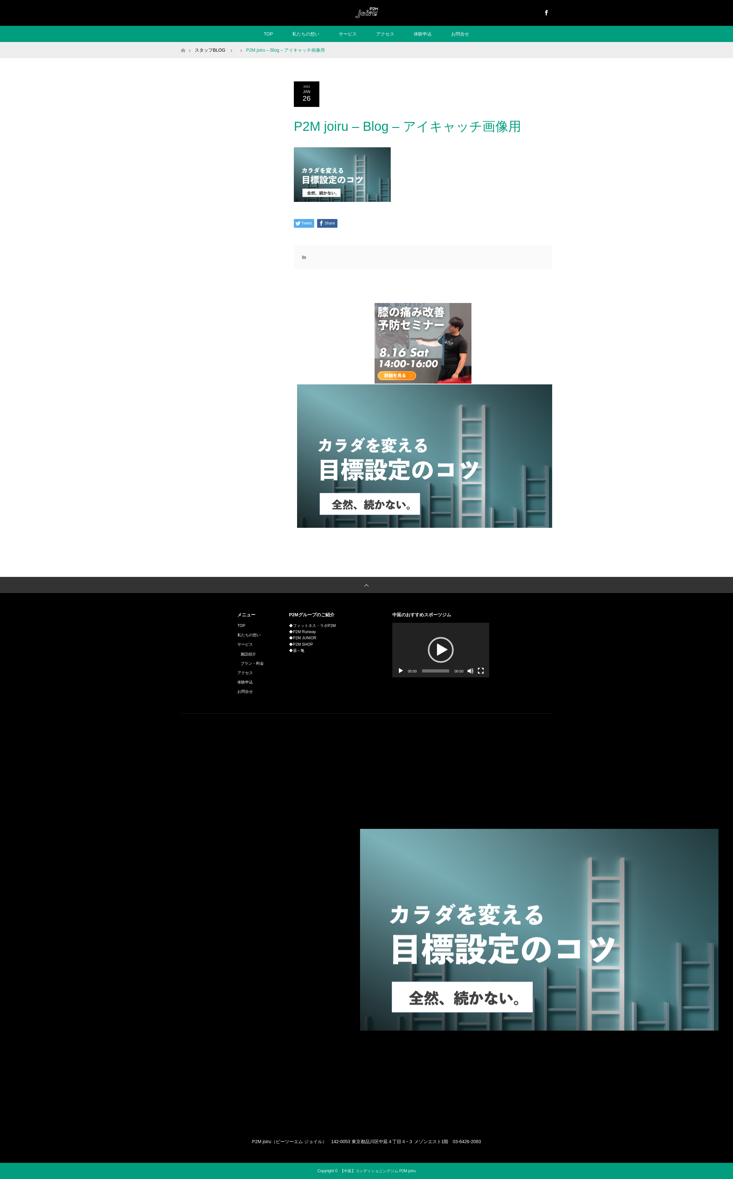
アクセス (385, 34)
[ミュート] (470, 671)
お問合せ (460, 34)
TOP (268, 34)
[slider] (435, 671)
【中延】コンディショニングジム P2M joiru (378, 1171)
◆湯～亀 (297, 650)
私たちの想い (305, 34)
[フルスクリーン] (481, 671)
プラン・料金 (252, 663)
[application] (440, 650)
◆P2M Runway (302, 632)
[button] (441, 650)
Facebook (546, 11)
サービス (348, 34)
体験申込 (423, 34)
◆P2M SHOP (301, 644)
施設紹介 (248, 654)
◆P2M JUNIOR (302, 638)
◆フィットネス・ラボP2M (312, 625)
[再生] (400, 671)
